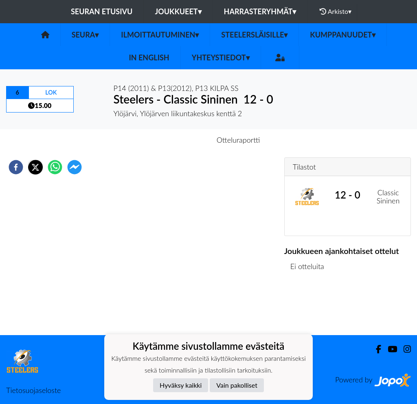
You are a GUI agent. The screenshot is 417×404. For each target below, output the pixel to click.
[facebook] (16, 167)
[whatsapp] (55, 167)
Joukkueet (178, 11)
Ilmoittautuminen (160, 34)
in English (149, 57)
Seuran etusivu (102, 11)
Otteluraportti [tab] (238, 139)
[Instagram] (404, 349)
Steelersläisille (254, 34)
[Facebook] (375, 349)
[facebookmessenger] (74, 167)
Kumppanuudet (342, 34)
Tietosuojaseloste (33, 390)
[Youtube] (389, 349)
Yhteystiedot (221, 57)
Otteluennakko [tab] (180, 139)
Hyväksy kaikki (181, 385)
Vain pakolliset (236, 385)
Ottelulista (310, 307)
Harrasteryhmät (260, 11)
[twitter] (35, 167)
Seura (85, 34)
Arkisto (335, 11)
